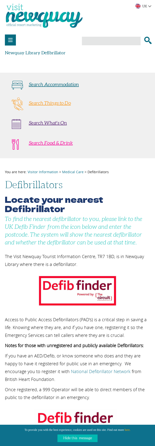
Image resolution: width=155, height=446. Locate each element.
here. (128, 430)
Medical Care (73, 172)
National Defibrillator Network (101, 371)
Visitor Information (43, 172)
